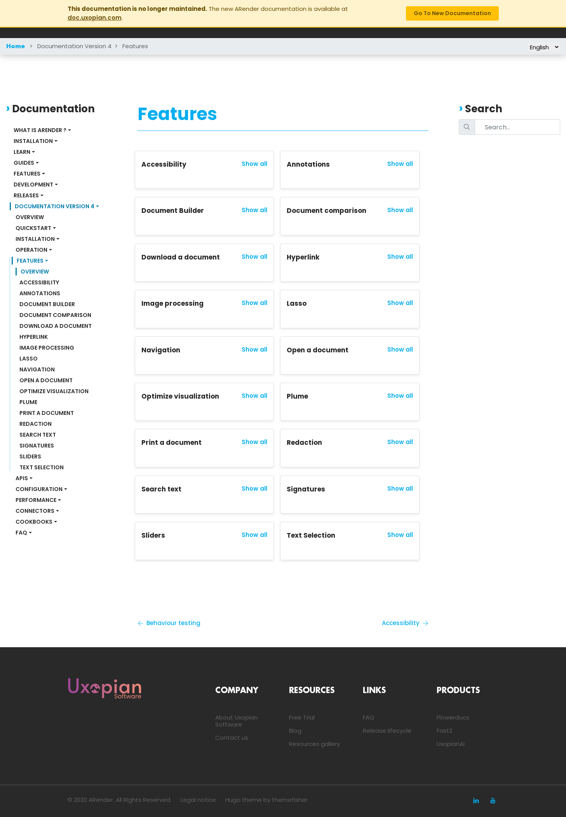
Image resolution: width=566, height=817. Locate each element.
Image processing (46, 348)
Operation (31, 250)
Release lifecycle (387, 730)
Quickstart (33, 228)
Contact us (231, 737)
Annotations (39, 293)
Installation (33, 141)
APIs (22, 478)
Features (135, 46)
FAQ (21, 533)
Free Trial (302, 717)
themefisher (290, 800)
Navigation (37, 369)
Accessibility (39, 282)
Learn (22, 152)
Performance (36, 500)
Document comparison (55, 315)
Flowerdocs (453, 717)
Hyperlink (33, 337)
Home (15, 47)
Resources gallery (314, 744)
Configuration (39, 489)
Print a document (46, 413)
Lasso (28, 358)
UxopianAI (451, 744)
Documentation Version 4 (74, 46)
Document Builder (47, 304)
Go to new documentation (452, 13)
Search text (37, 435)
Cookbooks (34, 522)
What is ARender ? (40, 130)
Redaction (35, 424)
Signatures (36, 445)
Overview (30, 217)
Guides (24, 163)
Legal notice (198, 800)
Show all (254, 163)
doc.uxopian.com (95, 18)
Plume (28, 402)
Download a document (55, 326)
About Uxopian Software (236, 720)
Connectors (35, 511)
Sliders (30, 456)
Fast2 (444, 730)
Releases (26, 195)
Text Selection (41, 467)
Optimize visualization (54, 391)
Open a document (46, 380)
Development (33, 184)
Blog (295, 730)
